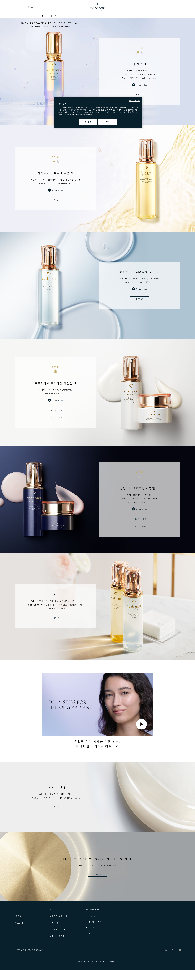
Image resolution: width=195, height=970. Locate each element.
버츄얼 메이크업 (57, 936)
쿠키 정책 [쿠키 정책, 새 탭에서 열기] (89, 114)
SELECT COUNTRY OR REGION (29, 950)
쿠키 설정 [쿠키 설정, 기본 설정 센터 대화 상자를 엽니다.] (88, 122)
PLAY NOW (141, 85)
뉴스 (52, 909)
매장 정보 (54, 922)
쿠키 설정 (92, 927)
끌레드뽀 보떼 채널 (58, 929)
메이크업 (18, 916)
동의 (107, 122)
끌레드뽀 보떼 (92, 909)
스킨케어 (18, 909)
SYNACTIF (19, 922)
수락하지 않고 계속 (134, 101)
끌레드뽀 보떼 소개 (58, 916)
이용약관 (92, 916)
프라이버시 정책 (95, 922)
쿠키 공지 (92, 933)
